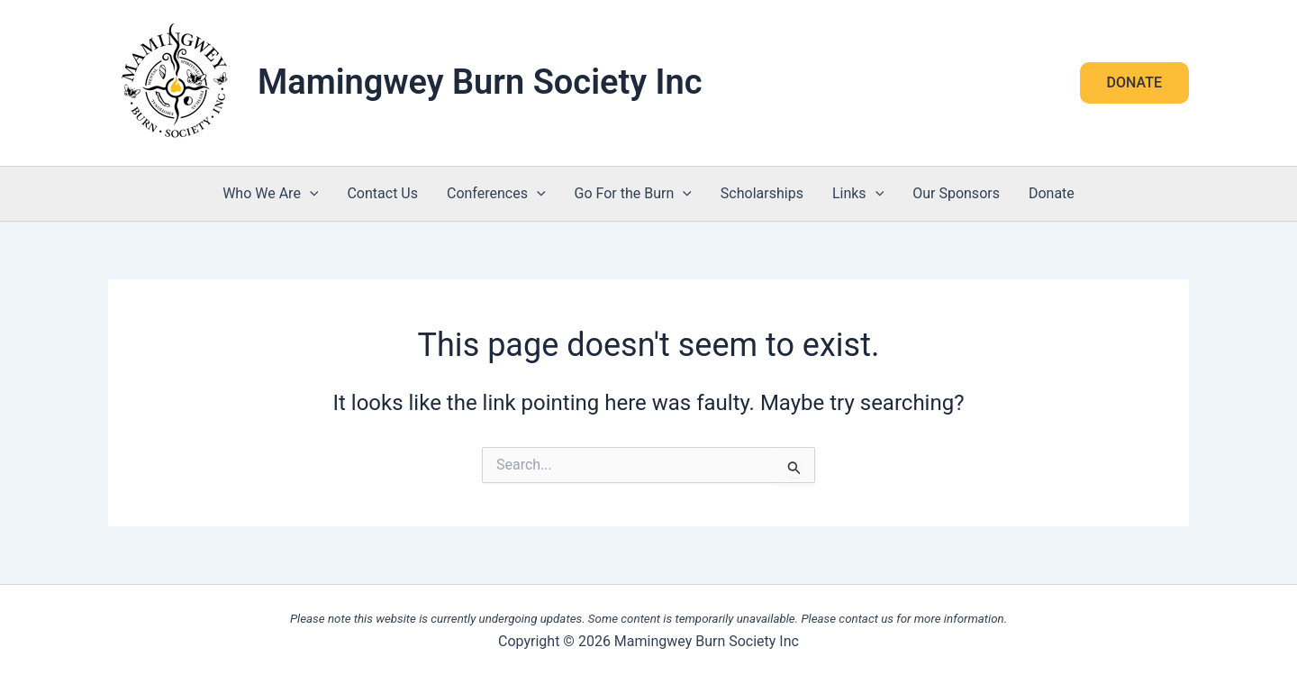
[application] (310, 194)
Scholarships (762, 193)
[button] (1134, 83)
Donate (1052, 193)
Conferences (496, 194)
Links (858, 194)
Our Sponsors (956, 193)
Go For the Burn (633, 194)
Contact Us (382, 193)
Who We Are (270, 194)
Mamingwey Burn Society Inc (480, 82)
